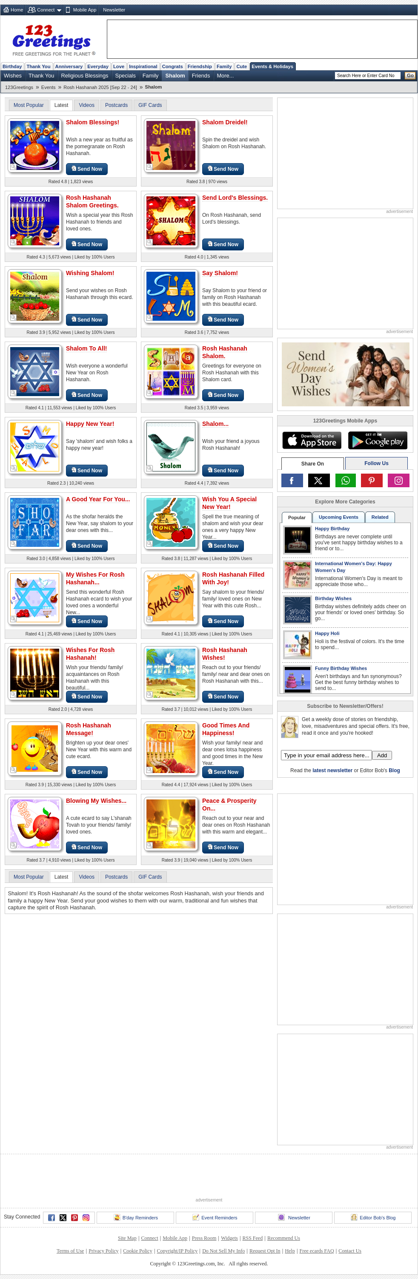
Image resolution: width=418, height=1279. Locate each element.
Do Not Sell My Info (223, 1251)
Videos (86, 105)
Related (380, 517)
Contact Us (349, 1251)
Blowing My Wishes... (96, 800)
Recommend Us (283, 1238)
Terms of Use (70, 1251)
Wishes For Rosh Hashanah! (90, 654)
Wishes (13, 75)
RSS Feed (252, 1238)
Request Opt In (265, 1251)
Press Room (204, 1238)
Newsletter (114, 9)
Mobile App (84, 9)
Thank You (38, 66)
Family (224, 66)
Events (48, 87)
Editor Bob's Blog (373, 1217)
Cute (241, 66)
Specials (125, 75)
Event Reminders (214, 1217)
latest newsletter (332, 770)
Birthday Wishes (333, 598)
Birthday (12, 66)
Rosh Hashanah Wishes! (224, 654)
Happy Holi (327, 633)
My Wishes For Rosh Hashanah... (95, 578)
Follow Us (376, 463)
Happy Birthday (332, 528)
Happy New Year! (90, 423)
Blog (394, 770)
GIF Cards (150, 105)
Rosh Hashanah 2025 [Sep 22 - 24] (100, 87)
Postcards (116, 105)
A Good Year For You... (98, 499)
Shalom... (215, 423)
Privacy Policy (103, 1251)
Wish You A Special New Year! (229, 503)
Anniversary (69, 66)
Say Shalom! (220, 273)
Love (118, 66)
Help (290, 1251)
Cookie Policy (137, 1251)
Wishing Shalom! (90, 273)
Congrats (172, 66)
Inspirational (143, 66)
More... (225, 75)
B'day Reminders (136, 1217)
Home (17, 9)
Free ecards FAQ (316, 1251)
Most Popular (29, 105)
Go (410, 75)
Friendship (200, 66)
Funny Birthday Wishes (341, 668)
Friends (201, 75)
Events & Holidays (272, 66)
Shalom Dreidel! (225, 122)
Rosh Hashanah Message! (88, 729)
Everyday (98, 66)
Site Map (127, 1238)
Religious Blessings (84, 75)
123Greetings (19, 87)
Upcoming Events (338, 517)
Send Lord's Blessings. (235, 197)
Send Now (87, 169)
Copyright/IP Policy (177, 1251)
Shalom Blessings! (92, 122)
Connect (45, 9)
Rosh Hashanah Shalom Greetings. (92, 201)
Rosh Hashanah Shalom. (224, 352)
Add (382, 755)
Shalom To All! (86, 348)
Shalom (175, 75)
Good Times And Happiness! (225, 729)
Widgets (229, 1238)
